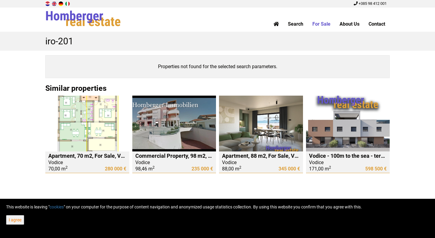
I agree (15, 219)
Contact (377, 24)
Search (295, 24)
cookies (57, 207)
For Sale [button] (321, 24)
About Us (349, 24)
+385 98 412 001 (370, 3)
